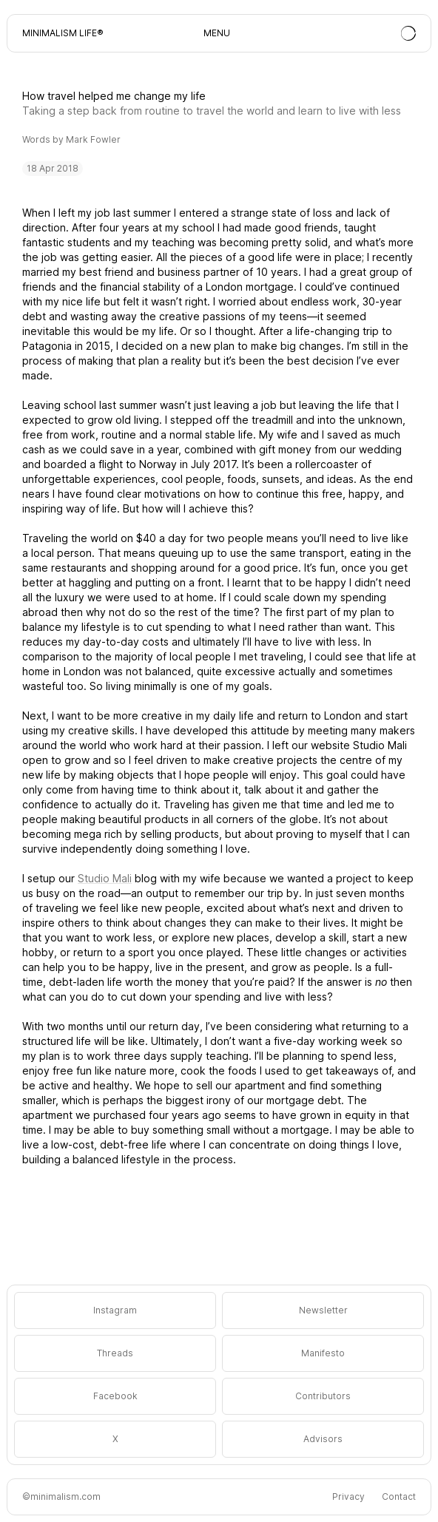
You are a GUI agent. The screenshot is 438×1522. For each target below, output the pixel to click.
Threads (115, 1353)
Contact (399, 1496)
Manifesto (323, 1353)
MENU (216, 32)
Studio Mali (105, 878)
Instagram (115, 1310)
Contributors (323, 1395)
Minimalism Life (59, 32)
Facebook (115, 1395)
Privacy (348, 1496)
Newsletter (323, 1310)
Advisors (323, 1438)
